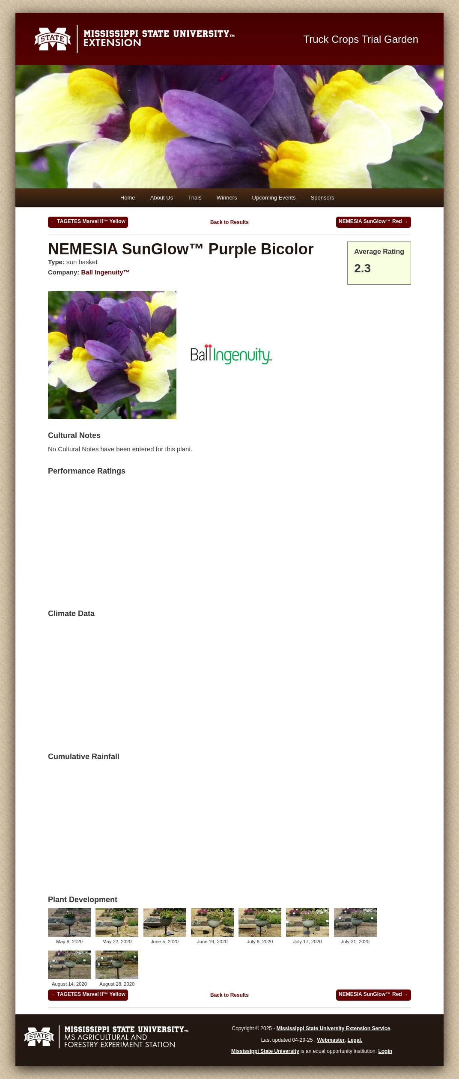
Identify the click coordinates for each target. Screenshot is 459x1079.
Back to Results (229, 222)
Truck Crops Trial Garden (361, 39)
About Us (161, 197)
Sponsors (322, 197)
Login (385, 1051)
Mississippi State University (265, 1051)
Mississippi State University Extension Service (333, 1028)
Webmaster (330, 1040)
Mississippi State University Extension (158, 39)
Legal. (355, 1040)
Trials (194, 197)
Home (127, 197)
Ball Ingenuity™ (105, 272)
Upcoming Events (274, 197)
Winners (227, 197)
